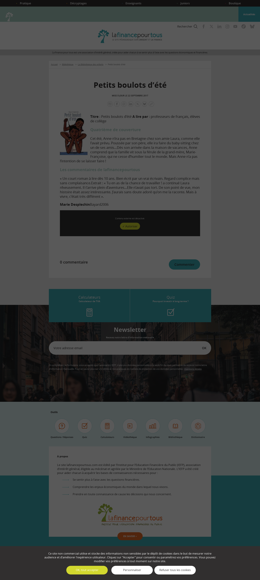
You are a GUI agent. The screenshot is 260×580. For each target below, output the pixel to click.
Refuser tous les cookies (175, 570)
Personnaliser (132, 570)
